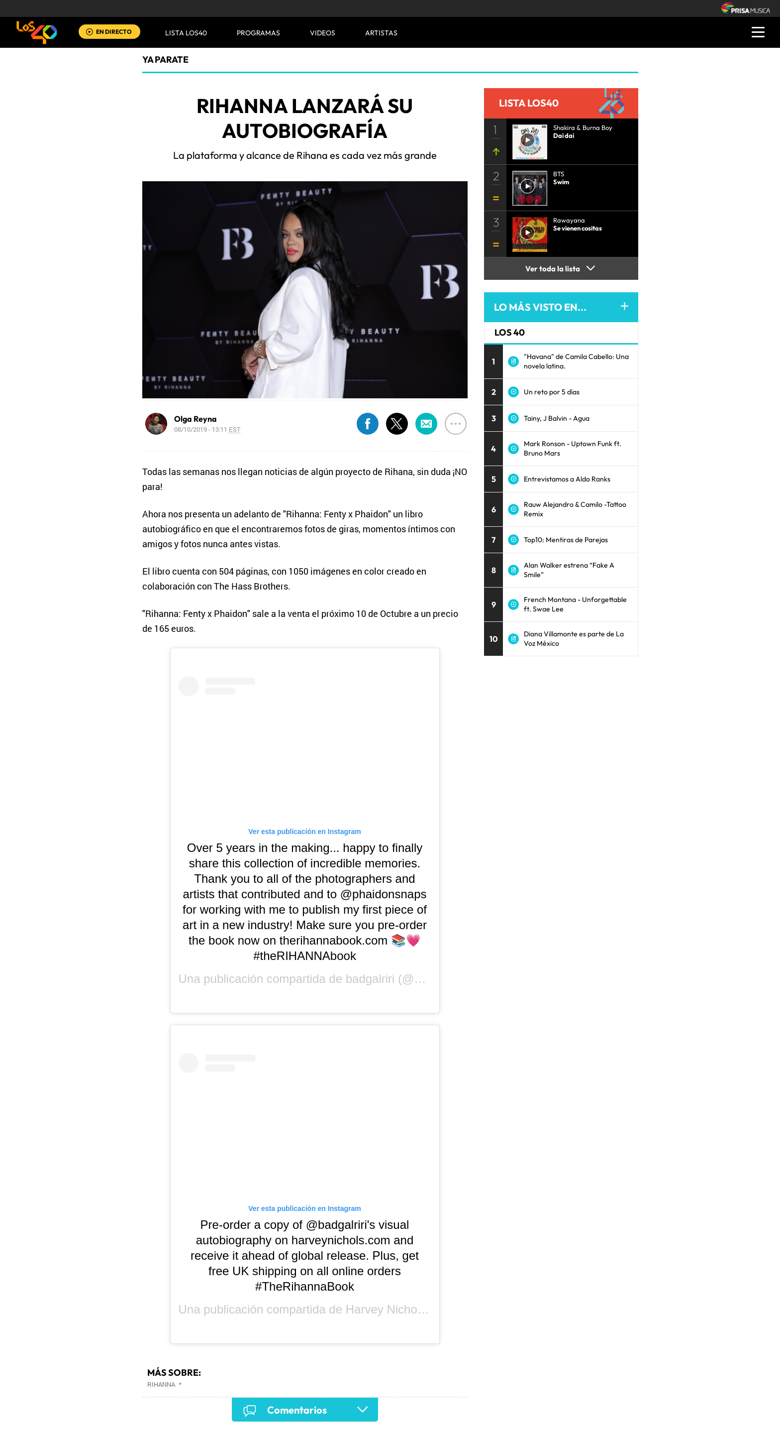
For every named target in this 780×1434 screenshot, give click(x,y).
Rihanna (161, 1384)
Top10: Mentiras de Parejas (566, 539)
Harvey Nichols (386, 1309)
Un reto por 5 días (552, 391)
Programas (258, 32)
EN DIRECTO (114, 31)
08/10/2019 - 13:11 (207, 429)
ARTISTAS (381, 32)
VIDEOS (322, 32)
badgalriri (370, 978)
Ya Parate (165, 59)
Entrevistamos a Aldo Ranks (567, 479)
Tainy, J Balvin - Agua (556, 418)
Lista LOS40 (186, 32)
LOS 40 (509, 332)
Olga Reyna (195, 419)
